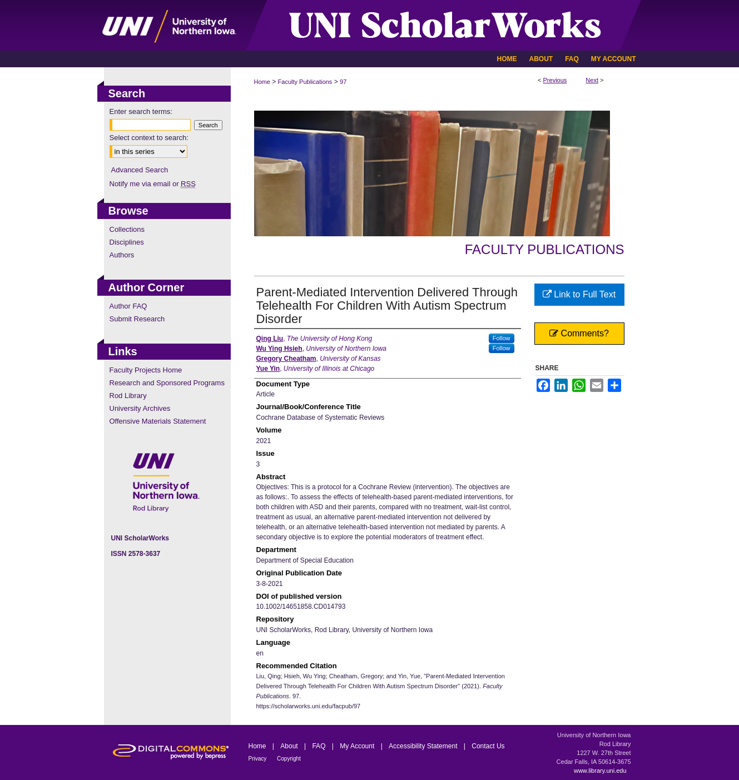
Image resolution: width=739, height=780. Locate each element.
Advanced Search (139, 170)
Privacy (259, 759)
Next (592, 80)
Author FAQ (128, 306)
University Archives (140, 408)
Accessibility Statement (424, 746)
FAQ (319, 746)
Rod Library (128, 395)
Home (262, 81)
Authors (122, 255)
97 (343, 81)
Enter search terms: (141, 111)
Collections (127, 229)
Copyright (289, 759)
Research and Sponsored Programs (167, 383)
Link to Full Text (579, 294)
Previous (555, 80)
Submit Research (137, 319)
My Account (358, 746)
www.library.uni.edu (600, 770)
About (290, 746)
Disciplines (127, 242)
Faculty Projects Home (146, 370)
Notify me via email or (153, 184)
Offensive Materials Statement (158, 421)
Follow (501, 338)
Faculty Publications (305, 81)
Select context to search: (149, 137)
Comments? (579, 333)
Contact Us (488, 746)
